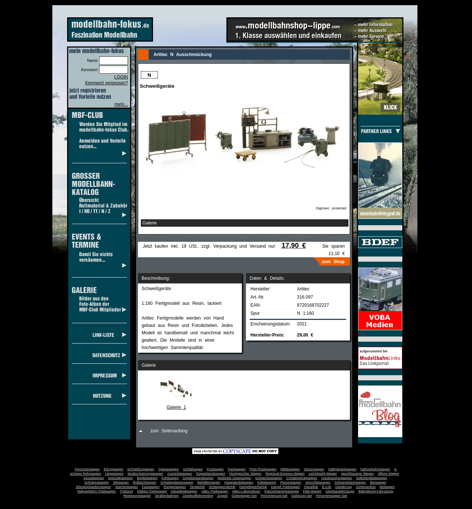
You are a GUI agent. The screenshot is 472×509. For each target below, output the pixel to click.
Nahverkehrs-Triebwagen (96, 491)
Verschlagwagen (317, 482)
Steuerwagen (314, 469)
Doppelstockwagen (210, 473)
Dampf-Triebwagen (285, 487)
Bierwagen (378, 482)
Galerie (149, 223)
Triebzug (126, 491)
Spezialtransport (120, 478)
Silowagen (121, 482)
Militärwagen (289, 469)
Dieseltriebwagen (184, 491)
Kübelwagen (266, 482)
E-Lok (326, 487)
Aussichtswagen (179, 473)
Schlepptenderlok (222, 487)
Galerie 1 (176, 407)
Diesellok (311, 487)
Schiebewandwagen (198, 478)
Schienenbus (366, 487)
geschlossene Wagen (357, 473)
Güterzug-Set (301, 496)
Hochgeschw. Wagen (245, 473)
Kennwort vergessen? (106, 83)
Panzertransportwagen (281, 491)
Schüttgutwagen (96, 482)
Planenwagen (290, 482)
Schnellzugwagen (140, 469)
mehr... (121, 104)
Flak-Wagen (312, 491)
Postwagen (215, 469)
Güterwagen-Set (244, 496)
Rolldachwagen (144, 482)
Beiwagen (387, 487)
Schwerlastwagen (268, 478)
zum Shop (333, 261)
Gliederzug (343, 487)
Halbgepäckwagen (342, 469)
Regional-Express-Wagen (285, 473)
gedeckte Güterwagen (234, 478)
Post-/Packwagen (263, 469)
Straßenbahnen (166, 496)
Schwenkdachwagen (350, 482)
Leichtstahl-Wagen (323, 473)
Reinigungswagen (137, 496)
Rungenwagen (174, 487)
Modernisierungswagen (145, 473)
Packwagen (237, 469)
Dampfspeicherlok (253, 487)
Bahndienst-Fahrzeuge (375, 491)
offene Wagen (388, 473)
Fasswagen (151, 487)
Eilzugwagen (113, 469)
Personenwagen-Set (331, 496)
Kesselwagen (93, 478)
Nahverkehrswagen (375, 469)
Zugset (222, 496)
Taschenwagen (126, 487)
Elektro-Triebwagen (152, 491)
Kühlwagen (170, 478)
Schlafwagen (192, 469)
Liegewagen (114, 473)
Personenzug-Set (274, 496)
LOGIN (121, 77)
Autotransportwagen (336, 478)
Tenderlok (197, 487)
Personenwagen (87, 469)
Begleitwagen (147, 478)
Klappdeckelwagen (238, 482)
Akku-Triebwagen (214, 491)
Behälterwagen (208, 482)
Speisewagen (168, 469)
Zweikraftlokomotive (198, 496)
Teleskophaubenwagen (93, 487)
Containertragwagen (301, 478)
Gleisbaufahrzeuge (340, 491)
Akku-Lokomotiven (246, 491)
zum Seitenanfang (169, 430)
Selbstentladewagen (371, 478)
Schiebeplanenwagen (176, 482)
